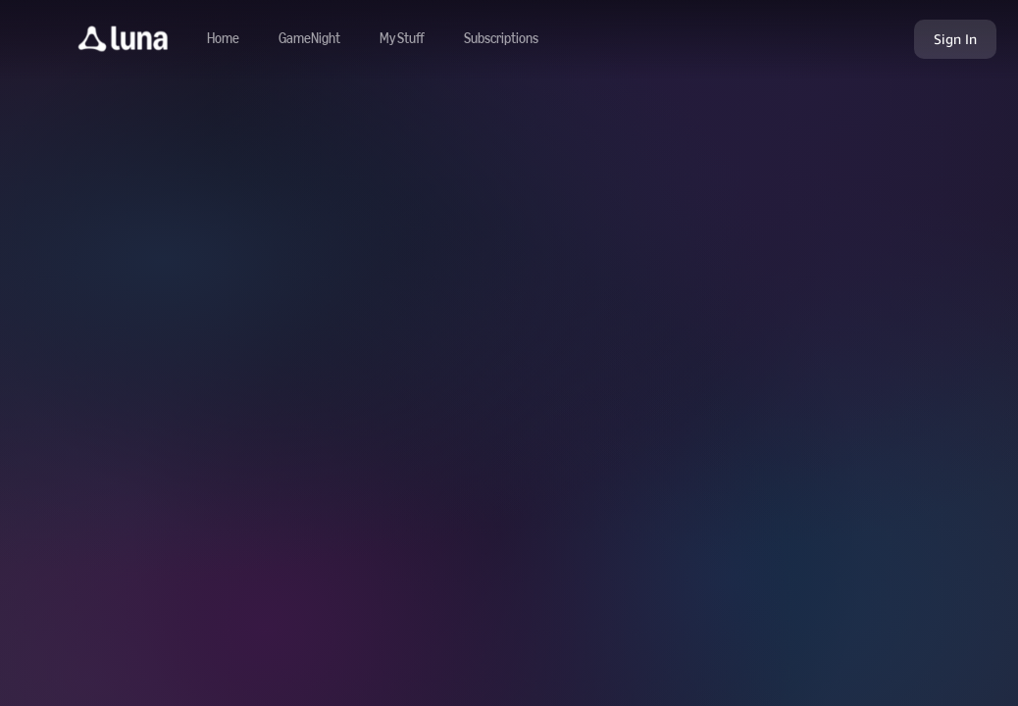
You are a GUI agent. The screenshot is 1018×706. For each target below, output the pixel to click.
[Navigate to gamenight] (309, 39)
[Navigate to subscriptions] (501, 39)
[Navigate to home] (223, 39)
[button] (123, 39)
